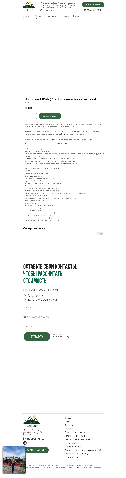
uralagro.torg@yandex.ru (42, 299)
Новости (65, 16)
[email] (50, 326)
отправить (37, 336)
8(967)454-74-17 (93, 9)
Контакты (52, 16)
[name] (50, 307)
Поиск (76, 16)
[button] (93, 4)
